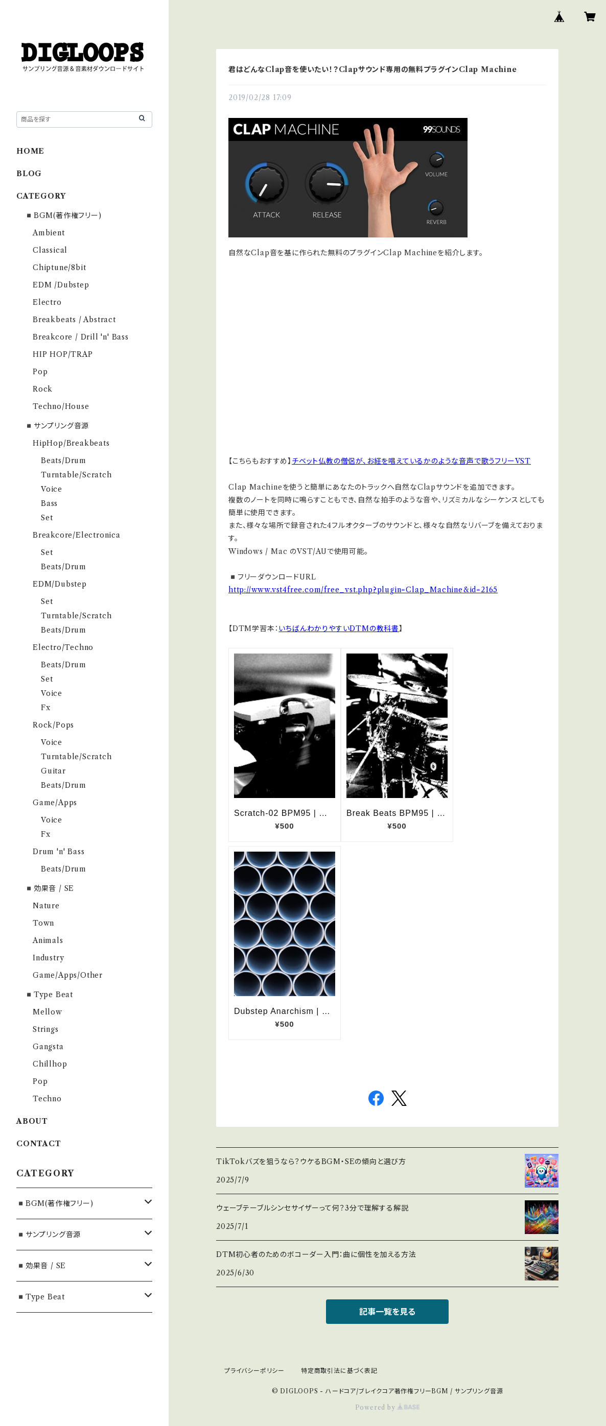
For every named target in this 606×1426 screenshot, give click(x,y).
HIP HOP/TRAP (63, 354)
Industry (48, 957)
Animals (48, 940)
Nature (46, 905)
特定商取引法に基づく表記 (339, 1370)
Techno (47, 1098)
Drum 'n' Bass (58, 851)
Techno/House (61, 406)
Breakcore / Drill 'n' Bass (81, 337)
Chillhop (50, 1064)
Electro (47, 302)
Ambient (49, 232)
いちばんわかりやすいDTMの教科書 (338, 628)
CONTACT (38, 1143)
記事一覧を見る (387, 1312)
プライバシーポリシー (254, 1370)
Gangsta (48, 1046)
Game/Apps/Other (68, 975)
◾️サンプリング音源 (57, 425)
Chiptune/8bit (59, 267)
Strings (46, 1029)
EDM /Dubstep (61, 284)
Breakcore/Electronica (77, 535)
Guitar (53, 771)
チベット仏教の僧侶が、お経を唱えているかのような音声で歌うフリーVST (411, 461)
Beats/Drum (63, 460)
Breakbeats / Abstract (74, 319)
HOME (30, 151)
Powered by (387, 1407)
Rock (43, 389)
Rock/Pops (53, 725)
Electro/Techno (63, 647)
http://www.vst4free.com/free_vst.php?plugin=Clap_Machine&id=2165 (363, 589)
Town (43, 923)
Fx (46, 707)
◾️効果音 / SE (49, 888)
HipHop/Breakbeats (71, 443)
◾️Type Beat (49, 994)
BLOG (29, 173)
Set (47, 517)
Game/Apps (55, 802)
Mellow (47, 1012)
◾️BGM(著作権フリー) (63, 215)
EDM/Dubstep (60, 584)
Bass (49, 503)
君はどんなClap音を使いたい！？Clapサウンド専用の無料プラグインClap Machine (372, 69)
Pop (40, 371)
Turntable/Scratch (76, 474)
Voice (51, 489)
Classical (50, 250)
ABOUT (32, 1121)
